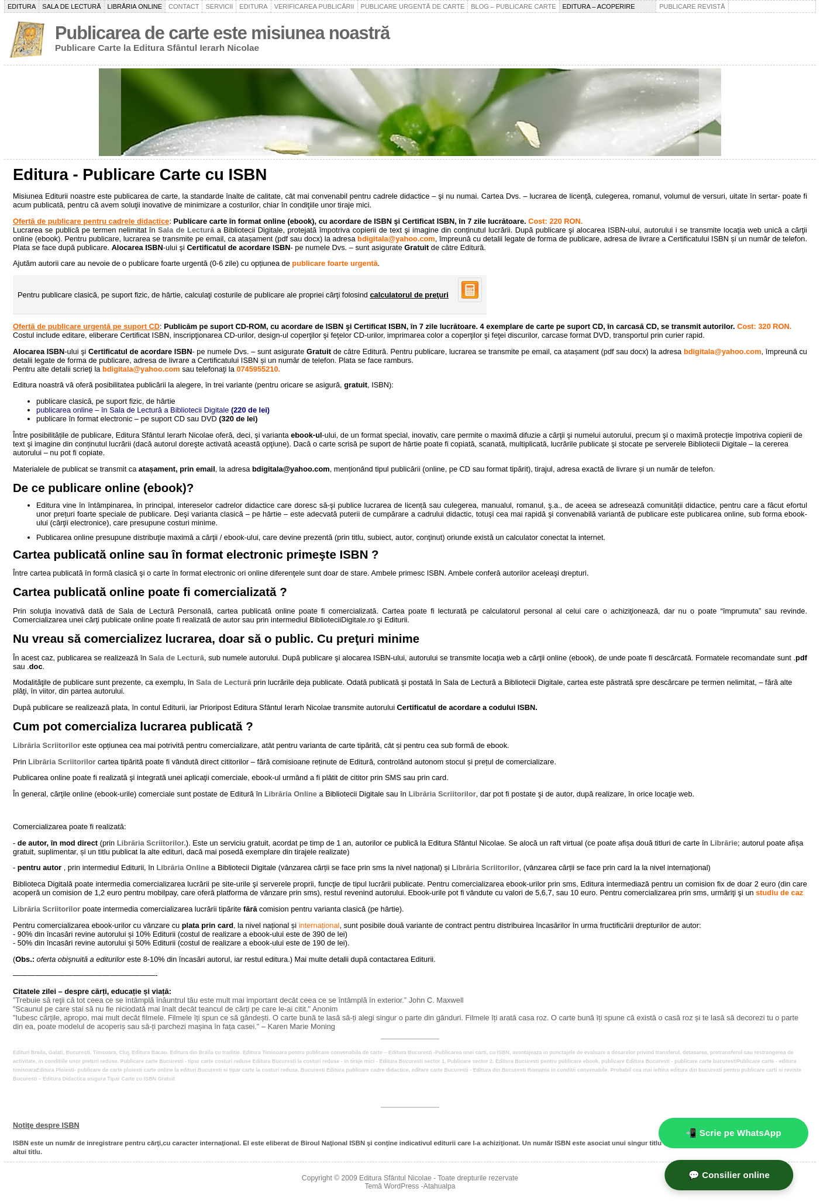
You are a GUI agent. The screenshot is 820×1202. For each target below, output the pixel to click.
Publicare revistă (692, 6)
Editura (22, 6)
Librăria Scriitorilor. (151, 843)
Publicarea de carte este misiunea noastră (222, 33)
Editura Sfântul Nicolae (395, 1178)
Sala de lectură (71, 6)
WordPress (401, 1186)
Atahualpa (439, 1186)
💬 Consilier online (743, 1175)
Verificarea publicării (314, 6)
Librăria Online (290, 793)
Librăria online (135, 6)
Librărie (724, 843)
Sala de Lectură (186, 230)
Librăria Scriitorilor (46, 745)
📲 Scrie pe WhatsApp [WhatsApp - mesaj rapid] (733, 1133)
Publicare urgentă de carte (413, 6)
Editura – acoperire (608, 6)
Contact (183, 6)
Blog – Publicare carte (513, 6)
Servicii (219, 6)
